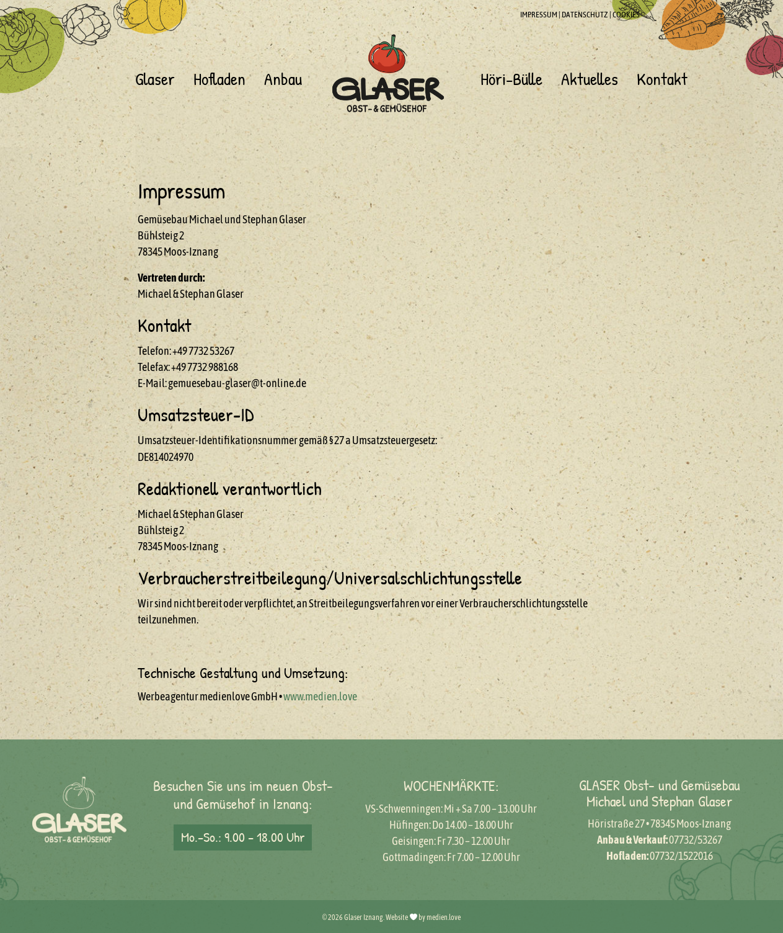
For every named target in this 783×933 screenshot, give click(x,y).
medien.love (444, 917)
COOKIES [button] (626, 14)
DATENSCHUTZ (585, 14)
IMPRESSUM (538, 14)
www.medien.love (320, 696)
